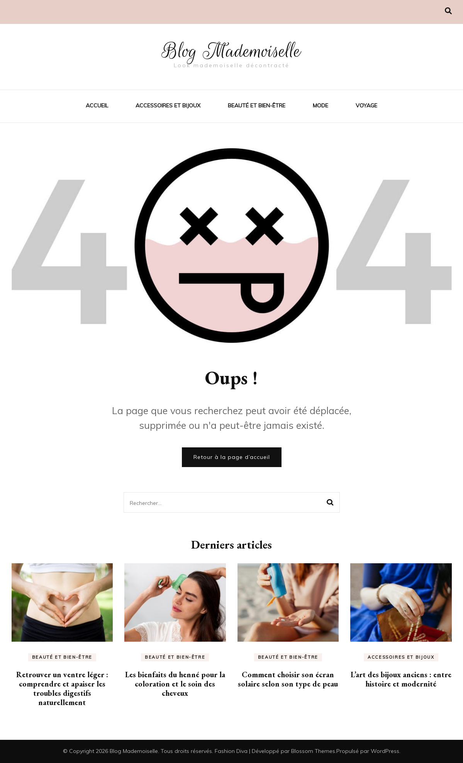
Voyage (366, 105)
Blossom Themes (313, 751)
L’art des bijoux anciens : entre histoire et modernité (401, 679)
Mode (320, 105)
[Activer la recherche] (448, 11)
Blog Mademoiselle (231, 51)
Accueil (97, 105)
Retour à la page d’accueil (231, 457)
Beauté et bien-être (256, 105)
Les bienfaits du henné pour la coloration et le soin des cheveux (175, 684)
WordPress (385, 751)
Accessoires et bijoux (168, 105)
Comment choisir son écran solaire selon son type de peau (288, 679)
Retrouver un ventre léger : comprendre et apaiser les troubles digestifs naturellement (62, 688)
